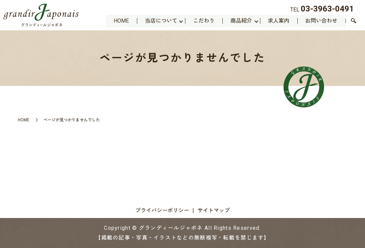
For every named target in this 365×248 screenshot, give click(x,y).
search (353, 21)
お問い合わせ (321, 20)
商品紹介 (240, 20)
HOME (119, 20)
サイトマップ (213, 210)
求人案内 (278, 20)
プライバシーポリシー (162, 210)
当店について (160, 20)
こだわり (203, 20)
